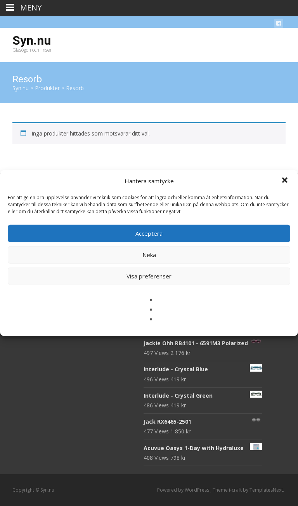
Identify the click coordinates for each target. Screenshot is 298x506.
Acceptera (149, 233)
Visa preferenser (149, 276)
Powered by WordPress (183, 490)
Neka (149, 255)
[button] (285, 181)
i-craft (236, 490)
